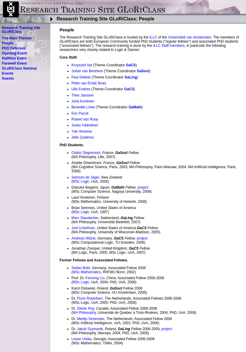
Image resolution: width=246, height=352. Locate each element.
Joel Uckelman (83, 228)
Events (7, 73)
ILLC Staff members (169, 46)
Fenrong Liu (94, 278)
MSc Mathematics (87, 272)
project (143, 187)
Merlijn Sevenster (90, 319)
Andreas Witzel (83, 238)
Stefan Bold (80, 268)
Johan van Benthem (87, 71)
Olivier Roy (85, 308)
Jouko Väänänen (84, 125)
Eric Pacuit (79, 113)
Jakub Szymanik (90, 329)
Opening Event (14, 53)
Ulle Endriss (80, 89)
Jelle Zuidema (82, 137)
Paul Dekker (81, 77)
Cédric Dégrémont (85, 153)
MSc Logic (81, 181)
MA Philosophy (84, 313)
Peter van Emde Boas (88, 83)
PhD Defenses (14, 48)
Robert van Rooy (84, 119)
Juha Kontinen (82, 101)
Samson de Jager (85, 177)
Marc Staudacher (84, 218)
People (7, 43)
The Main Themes (17, 38)
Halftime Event (14, 58)
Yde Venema (81, 131)
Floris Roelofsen (90, 298)
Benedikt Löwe (83, 107)
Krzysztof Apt (81, 65)
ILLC (153, 37)
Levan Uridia (81, 339)
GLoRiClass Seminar (19, 68)
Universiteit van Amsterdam (189, 37)
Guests (8, 78)
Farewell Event (14, 63)
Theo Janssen (82, 95)
